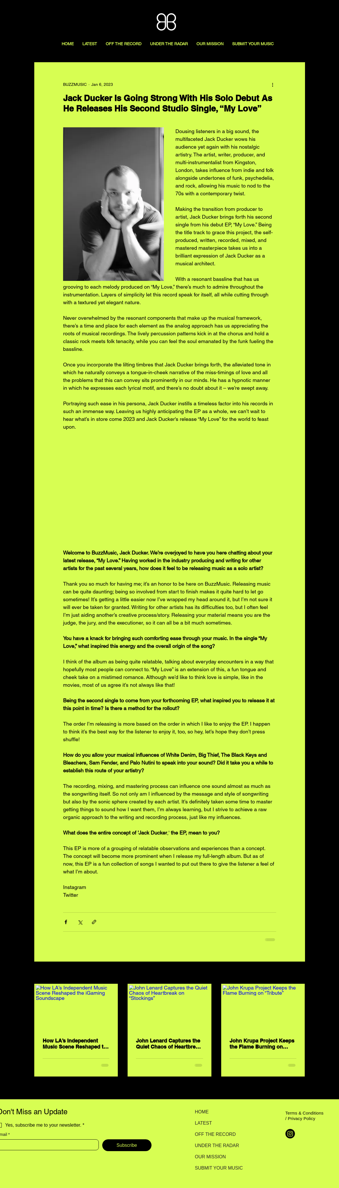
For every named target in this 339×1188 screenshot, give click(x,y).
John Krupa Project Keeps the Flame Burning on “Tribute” (262, 1044)
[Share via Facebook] (66, 922)
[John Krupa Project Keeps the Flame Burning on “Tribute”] (263, 1008)
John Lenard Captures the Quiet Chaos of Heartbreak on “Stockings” (168, 1044)
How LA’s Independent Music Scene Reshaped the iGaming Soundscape (76, 1044)
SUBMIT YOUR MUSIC (215, 1168)
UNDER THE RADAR (215, 1145)
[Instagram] (290, 1133)
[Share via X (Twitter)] (80, 922)
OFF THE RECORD (215, 1134)
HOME (202, 1111)
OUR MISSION (210, 1156)
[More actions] (272, 84)
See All (298, 973)
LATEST (203, 1123)
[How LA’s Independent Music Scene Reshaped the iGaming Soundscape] (76, 1008)
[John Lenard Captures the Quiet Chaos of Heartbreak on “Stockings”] (169, 1008)
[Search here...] (308, 10)
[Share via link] (94, 922)
